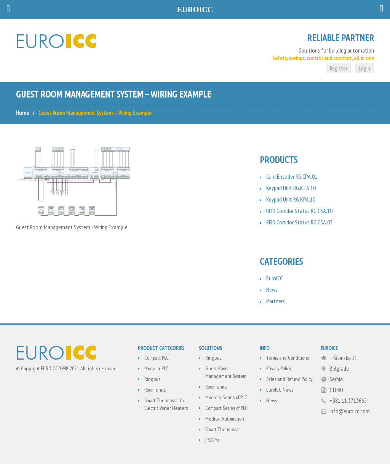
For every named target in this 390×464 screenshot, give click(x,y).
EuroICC (274, 278)
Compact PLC (156, 357)
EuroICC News (279, 389)
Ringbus (152, 379)
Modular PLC (156, 368)
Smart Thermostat (222, 429)
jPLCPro (212, 440)
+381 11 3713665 (348, 400)
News (272, 289)
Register (338, 68)
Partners (275, 301)
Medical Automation (224, 418)
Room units (155, 389)
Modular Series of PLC (226, 397)
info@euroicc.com (349, 411)
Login (364, 68)
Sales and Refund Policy (289, 379)
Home (22, 113)
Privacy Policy (278, 368)
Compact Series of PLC (226, 408)
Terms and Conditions (287, 357)
